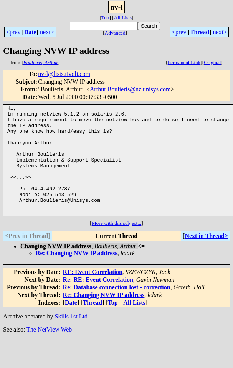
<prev (13, 32)
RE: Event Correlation (92, 293)
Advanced (115, 33)
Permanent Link (184, 62)
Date (30, 32)
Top (105, 17)
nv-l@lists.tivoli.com (64, 74)
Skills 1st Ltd (71, 338)
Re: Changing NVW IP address (76, 275)
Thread (199, 32)
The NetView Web (49, 351)
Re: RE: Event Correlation (98, 301)
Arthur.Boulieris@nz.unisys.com (130, 89)
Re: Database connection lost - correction (116, 309)
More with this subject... (117, 245)
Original (212, 62)
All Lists (123, 17)
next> (47, 32)
